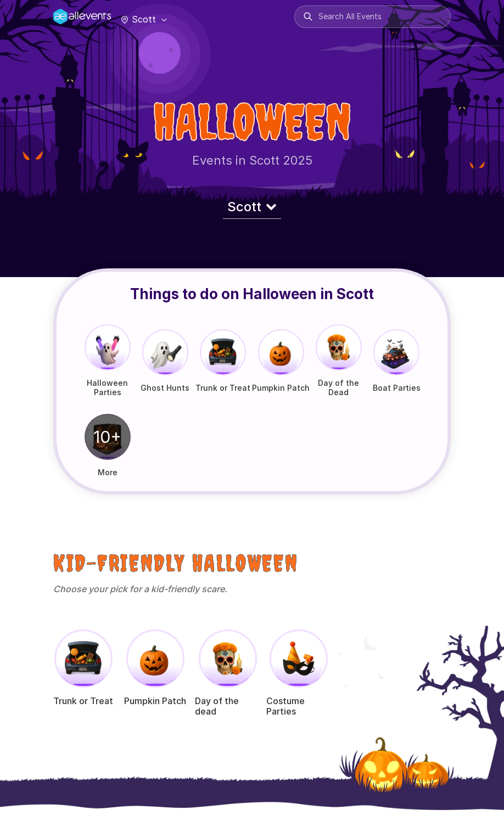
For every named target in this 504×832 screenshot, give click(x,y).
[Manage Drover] (66, 12)
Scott (143, 19)
